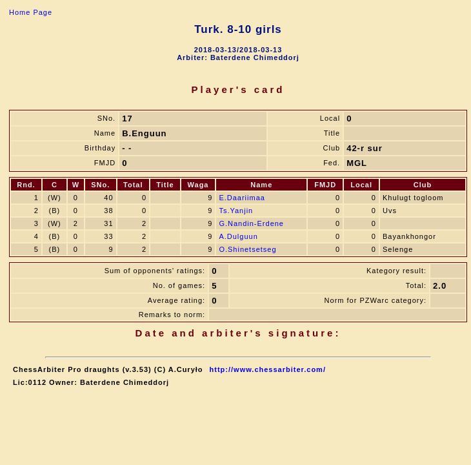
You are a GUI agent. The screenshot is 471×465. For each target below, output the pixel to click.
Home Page (30, 12)
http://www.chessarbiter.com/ (268, 369)
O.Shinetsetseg (247, 249)
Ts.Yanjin (236, 210)
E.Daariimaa (242, 198)
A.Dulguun (238, 236)
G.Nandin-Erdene (251, 223)
